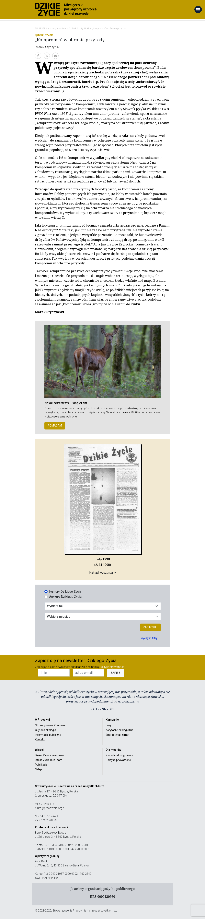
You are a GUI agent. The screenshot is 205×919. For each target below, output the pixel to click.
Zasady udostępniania (119, 755)
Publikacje (41, 764)
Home (51, 28)
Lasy (108, 725)
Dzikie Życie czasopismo (50, 755)
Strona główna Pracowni (50, 725)
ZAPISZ (115, 672)
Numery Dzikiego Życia (65, 591)
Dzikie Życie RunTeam (48, 760)
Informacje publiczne (48, 734)
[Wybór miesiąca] (102, 616)
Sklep (38, 769)
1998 (73, 28)
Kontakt (40, 739)
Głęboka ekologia (45, 730)
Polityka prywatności (118, 760)
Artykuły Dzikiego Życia (65, 597)
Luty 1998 (84, 28)
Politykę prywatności (112, 666)
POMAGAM (55, 425)
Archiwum (62, 28)
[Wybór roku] (102, 606)
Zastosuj (150, 627)
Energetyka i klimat (117, 734)
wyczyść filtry (149, 638)
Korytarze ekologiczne (119, 730)
